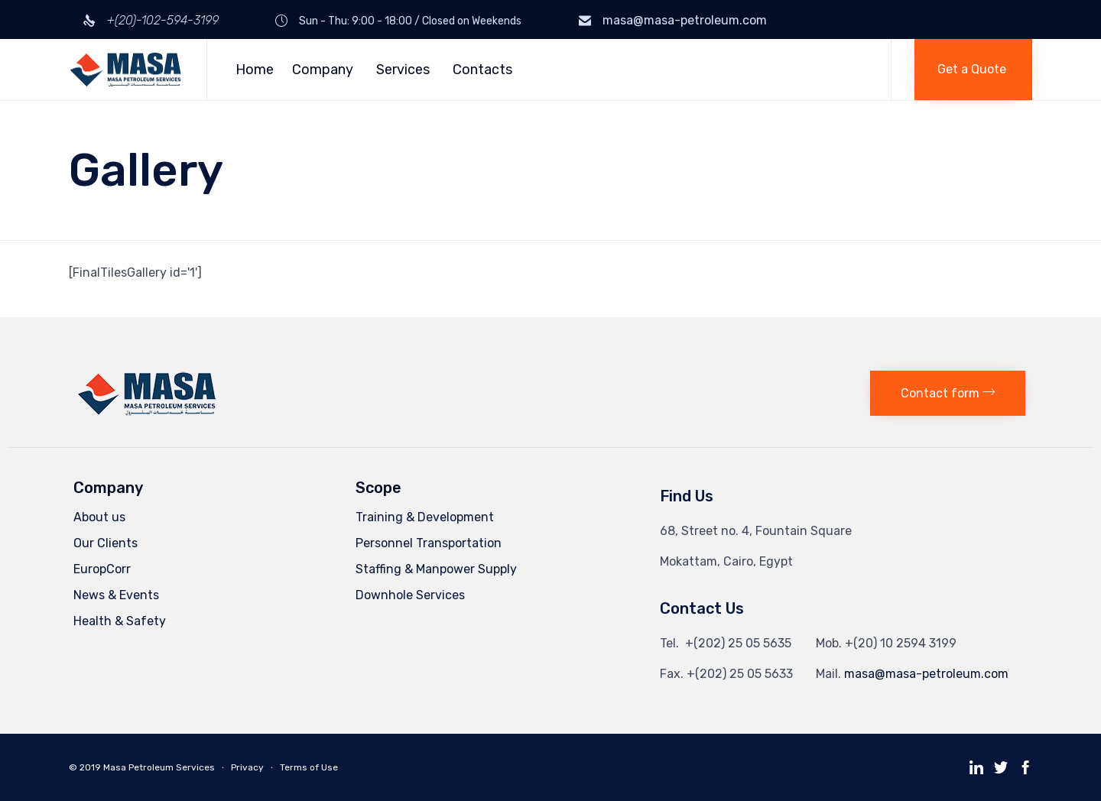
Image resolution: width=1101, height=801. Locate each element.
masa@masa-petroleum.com (684, 20)
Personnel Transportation (429, 543)
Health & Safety (119, 621)
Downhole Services (410, 595)
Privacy (247, 767)
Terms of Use (309, 767)
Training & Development (425, 517)
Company (325, 69)
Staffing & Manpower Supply (436, 569)
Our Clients (105, 543)
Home (254, 69)
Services (405, 69)
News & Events (116, 595)
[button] (973, 69)
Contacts (482, 69)
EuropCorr (102, 569)
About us (99, 517)
